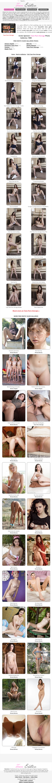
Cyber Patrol (18, 777)
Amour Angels (9, 44)
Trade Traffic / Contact (26, 780)
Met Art (29, 44)
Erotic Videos (20, 9)
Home (13, 54)
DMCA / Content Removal (26, 782)
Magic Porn (8, 49)
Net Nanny (26, 777)
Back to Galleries (21, 54)
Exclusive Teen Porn (11, 45)
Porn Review (43, 9)
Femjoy (7, 47)
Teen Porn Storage (33, 47)
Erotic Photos (9, 9)
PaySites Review (32, 9)
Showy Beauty (31, 45)
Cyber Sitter (34, 777)
